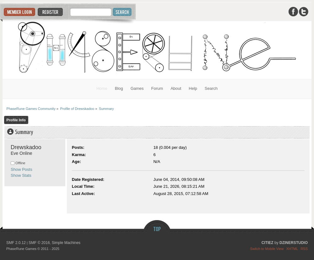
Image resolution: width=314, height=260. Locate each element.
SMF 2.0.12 (16, 243)
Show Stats (21, 175)
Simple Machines (66, 243)
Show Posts (21, 169)
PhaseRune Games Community (157, 50)
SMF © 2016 (39, 243)
